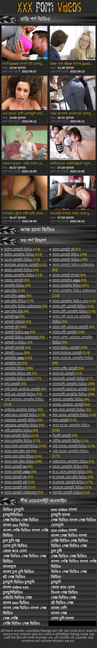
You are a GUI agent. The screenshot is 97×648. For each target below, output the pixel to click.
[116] (19, 482)
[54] (21, 270)
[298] (23, 461)
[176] (19, 301)
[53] (16, 280)
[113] (22, 259)
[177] (22, 378)
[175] (72, 482)
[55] (17, 296)
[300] (15, 327)
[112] (25, 265)
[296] (18, 368)
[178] (24, 415)
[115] (14, 290)
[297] (71, 285)
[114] (22, 249)
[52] (17, 285)
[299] (70, 254)
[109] (68, 332)
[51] (72, 319)
